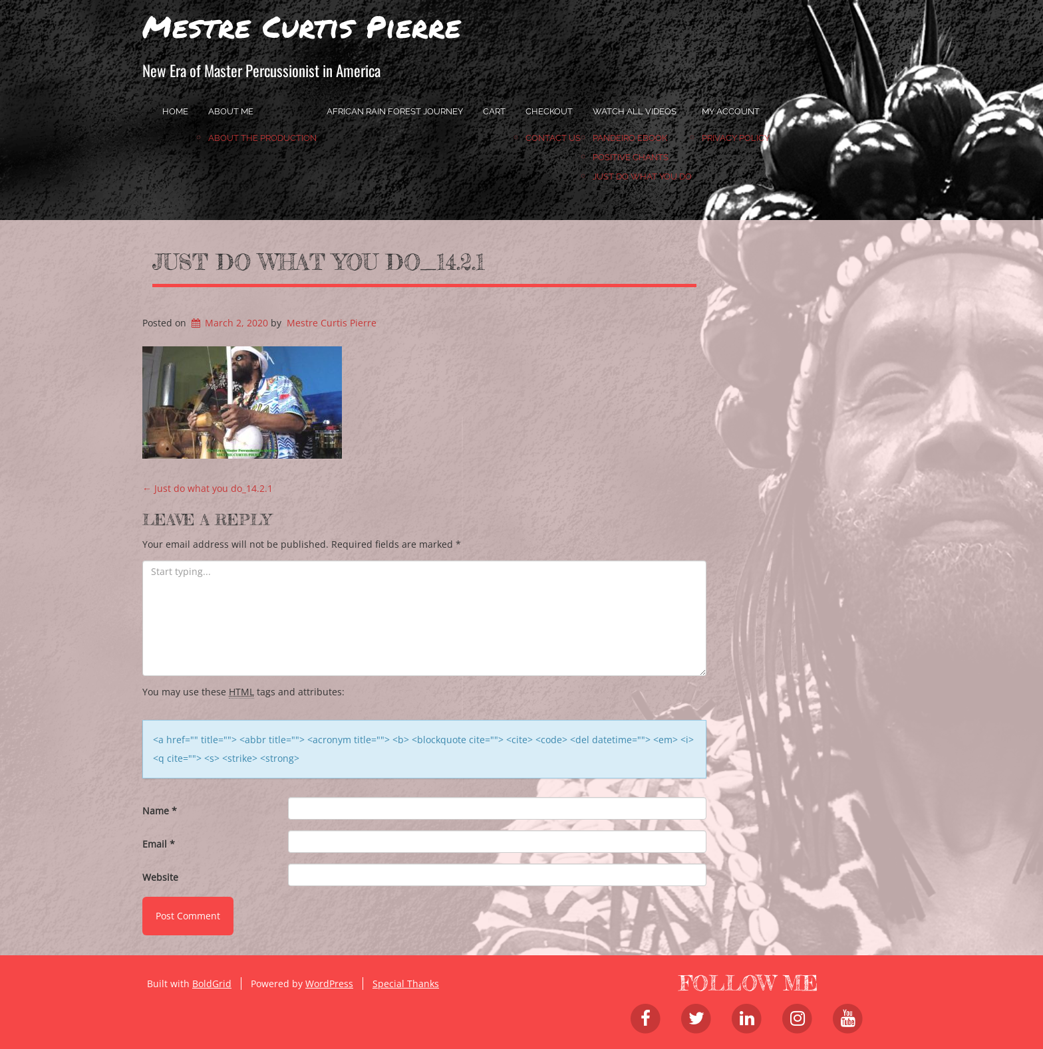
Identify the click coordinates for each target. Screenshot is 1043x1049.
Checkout (549, 111)
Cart (494, 111)
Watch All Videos (634, 111)
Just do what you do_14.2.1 (318, 262)
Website (160, 877)
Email (158, 844)
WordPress (329, 983)
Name (159, 810)
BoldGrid (211, 983)
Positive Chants (631, 157)
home (175, 111)
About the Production (262, 138)
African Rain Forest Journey (395, 111)
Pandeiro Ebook (630, 138)
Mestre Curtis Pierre (301, 26)
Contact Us (553, 138)
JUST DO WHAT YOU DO (642, 176)
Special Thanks (405, 983)
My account (731, 111)
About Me (230, 111)
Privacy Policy (736, 138)
